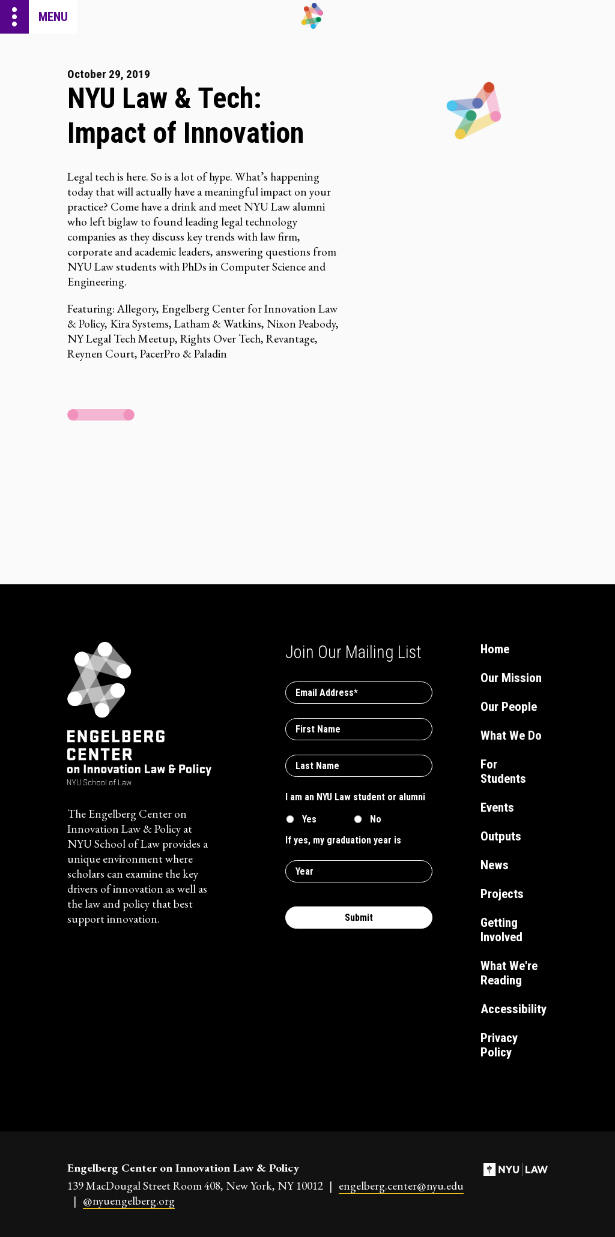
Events (497, 807)
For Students (503, 771)
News (494, 865)
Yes (309, 819)
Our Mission (511, 678)
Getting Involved (501, 929)
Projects (502, 894)
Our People (508, 706)
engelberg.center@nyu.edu (401, 1185)
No (375, 819)
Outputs (500, 836)
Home (494, 649)
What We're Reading (509, 973)
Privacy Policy (499, 1045)
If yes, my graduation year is (343, 840)
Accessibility (512, 1009)
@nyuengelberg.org (129, 1200)
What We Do (511, 735)
